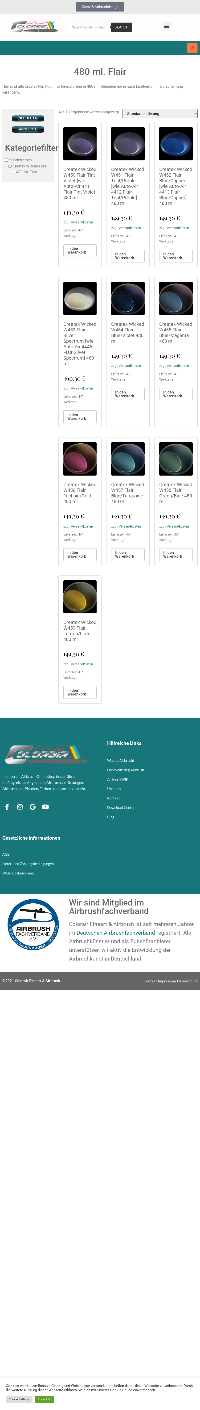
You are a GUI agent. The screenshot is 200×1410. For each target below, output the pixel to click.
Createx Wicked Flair (29, 166)
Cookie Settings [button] (19, 1399)
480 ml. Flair (26, 172)
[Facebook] (7, 807)
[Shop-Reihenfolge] (160, 113)
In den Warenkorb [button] (76, 250)
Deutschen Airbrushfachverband (116, 933)
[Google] (32, 807)
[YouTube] (45, 807)
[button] (167, 26)
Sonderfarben (20, 160)
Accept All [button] (44, 1399)
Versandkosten (82, 222)
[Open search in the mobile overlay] (100, 27)
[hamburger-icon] (192, 48)
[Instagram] (19, 807)
